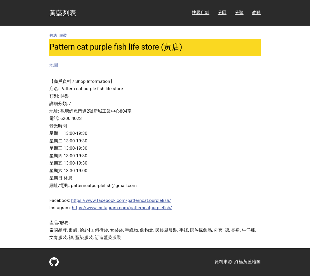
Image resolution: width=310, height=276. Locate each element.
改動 (256, 12)
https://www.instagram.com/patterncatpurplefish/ (122, 207)
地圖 (53, 65)
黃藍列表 (62, 13)
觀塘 (53, 35)
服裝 (63, 35)
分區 (222, 12)
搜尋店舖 (200, 12)
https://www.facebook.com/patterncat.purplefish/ (121, 200)
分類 (239, 12)
